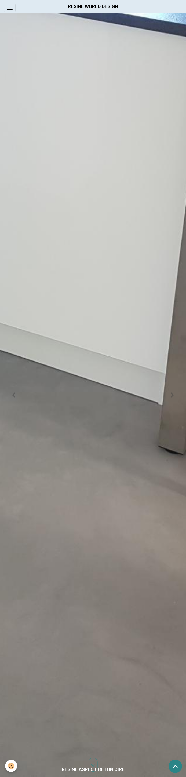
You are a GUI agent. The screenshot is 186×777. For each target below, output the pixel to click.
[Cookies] (11, 766)
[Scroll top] (175, 766)
